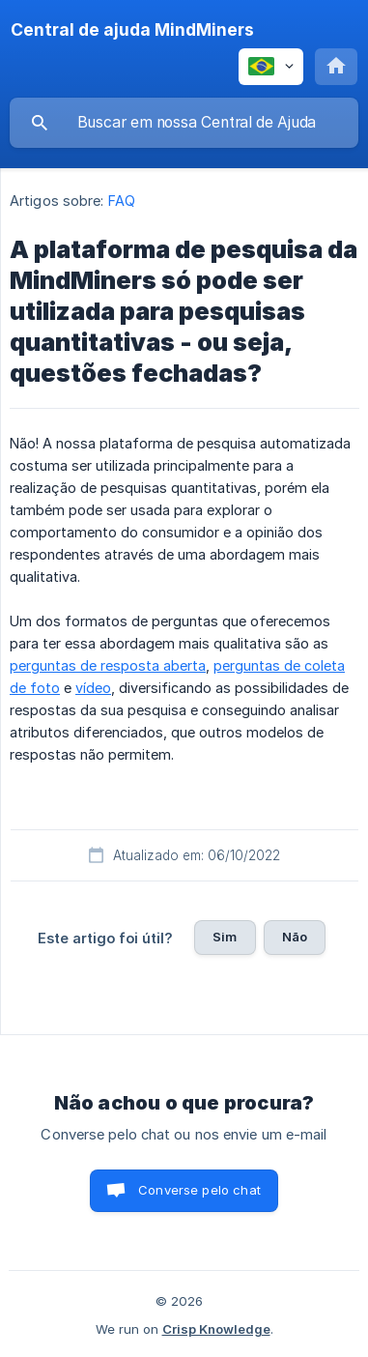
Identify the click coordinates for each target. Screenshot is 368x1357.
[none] (132, 30)
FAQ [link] (121, 200)
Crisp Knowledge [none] (216, 1329)
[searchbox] (184, 123)
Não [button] (294, 936)
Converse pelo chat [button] (199, 1190)
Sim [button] (224, 936)
